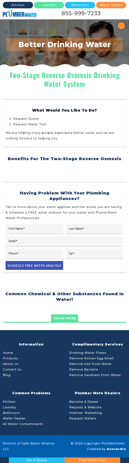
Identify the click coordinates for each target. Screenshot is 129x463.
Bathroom (11, 413)
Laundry (9, 407)
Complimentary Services (97, 344)
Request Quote (26, 118)
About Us (11, 364)
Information (31, 344)
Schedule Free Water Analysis (34, 265)
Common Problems (31, 393)
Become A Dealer (83, 402)
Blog (7, 375)
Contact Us (12, 369)
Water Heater (14, 418)
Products (10, 358)
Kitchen (9, 402)
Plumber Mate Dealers (97, 393)
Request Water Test (30, 124)
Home (8, 353)
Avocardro (116, 449)
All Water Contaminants (23, 424)
